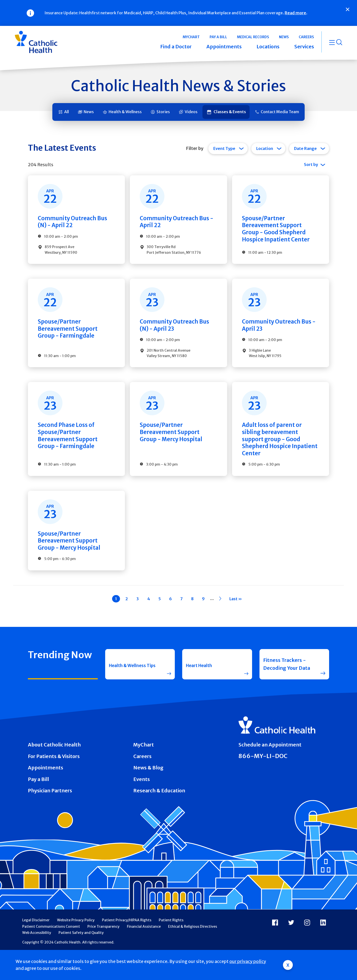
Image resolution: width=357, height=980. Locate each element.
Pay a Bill (38, 804)
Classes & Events (230, 111)
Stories (163, 111)
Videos (191, 111)
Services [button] (304, 47)
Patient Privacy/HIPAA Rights (126, 945)
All (66, 111)
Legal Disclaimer (36, 945)
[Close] (348, 9)
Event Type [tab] (224, 148)
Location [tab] (264, 148)
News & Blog (148, 793)
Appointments (45, 793)
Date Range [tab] (305, 148)
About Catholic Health (54, 770)
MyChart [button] (191, 37)
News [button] (284, 37)
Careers (142, 781)
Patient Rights (171, 945)
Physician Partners (50, 816)
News (89, 111)
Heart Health (201, 689)
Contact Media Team (280, 111)
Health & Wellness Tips (131, 689)
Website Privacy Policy (76, 945)
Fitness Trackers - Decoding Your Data (286, 689)
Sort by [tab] (311, 164)
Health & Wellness (125, 111)
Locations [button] (268, 47)
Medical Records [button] (253, 37)
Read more (295, 12)
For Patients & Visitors (54, 781)
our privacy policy (247, 961)
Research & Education (159, 816)
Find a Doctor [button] (176, 47)
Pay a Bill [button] (218, 37)
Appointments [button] (224, 47)
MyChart (143, 770)
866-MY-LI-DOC (262, 780)
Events (141, 804)
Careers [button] (306, 37)
